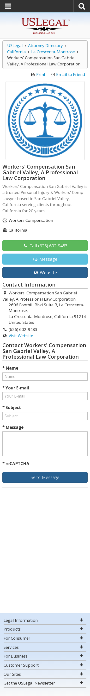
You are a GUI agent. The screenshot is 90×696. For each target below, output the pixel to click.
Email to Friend (70, 74)
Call (45, 246)
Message (45, 259)
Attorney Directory (45, 45)
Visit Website (21, 335)
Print (40, 74)
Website (45, 272)
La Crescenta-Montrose (53, 51)
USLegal (15, 45)
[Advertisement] (45, 565)
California (16, 51)
